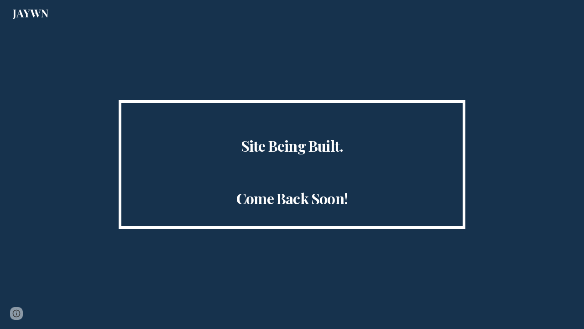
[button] (16, 313)
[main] (292, 164)
